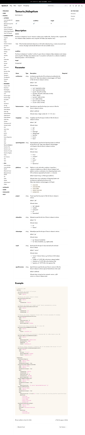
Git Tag (5, 105)
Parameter (73, 16)
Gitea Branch (7, 107)
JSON (5, 135)
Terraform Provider (8, 151)
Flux (5, 47)
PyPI (5, 141)
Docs (15, 6)
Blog (11, 6)
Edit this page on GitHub (62, 420)
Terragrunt (6, 75)
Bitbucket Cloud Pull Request (8, 24)
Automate (6, 187)
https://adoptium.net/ (28, 38)
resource (6, 83)
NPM (5, 65)
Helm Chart (6, 129)
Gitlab (5, 184)
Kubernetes (6, 59)
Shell (5, 143)
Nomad (5, 63)
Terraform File (7, 147)
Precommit (6, 67)
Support (20, 6)
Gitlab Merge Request (8, 31)
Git (4, 176)
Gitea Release (7, 109)
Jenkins (5, 133)
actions (6, 18)
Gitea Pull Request (8, 27)
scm (5, 163)
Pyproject (6, 79)
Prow (5, 69)
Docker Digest (7, 95)
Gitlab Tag (6, 119)
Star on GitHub (43, 1)
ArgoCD (6, 38)
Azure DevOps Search (7, 168)
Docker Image (7, 97)
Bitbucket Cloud (7, 171)
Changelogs (26, 6)
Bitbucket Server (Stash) (7, 173)
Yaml (5, 161)
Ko (4, 57)
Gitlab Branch (7, 115)
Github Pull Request (8, 29)
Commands (6, 192)
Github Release (7, 113)
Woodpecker (7, 77)
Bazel (5, 40)
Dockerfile (6, 45)
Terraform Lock (7, 149)
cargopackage (7, 91)
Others (5, 81)
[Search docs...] (57, 5)
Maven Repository (8, 137)
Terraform (6, 73)
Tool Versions (7, 157)
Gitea (5, 178)
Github (5, 180)
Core (4, 13)
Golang (5, 51)
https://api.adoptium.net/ (48, 38)
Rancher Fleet (7, 71)
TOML (5, 155)
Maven (5, 61)
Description (73, 13)
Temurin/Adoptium (8, 145)
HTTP (5, 131)
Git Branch (6, 103)
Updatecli (5, 6)
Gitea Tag (6, 111)
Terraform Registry (8, 153)
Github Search (7, 182)
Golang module (7, 125)
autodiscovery (8, 35)
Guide (4, 189)
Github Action (7, 49)
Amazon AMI (7, 86)
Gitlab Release (7, 117)
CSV (5, 93)
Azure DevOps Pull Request (8, 20)
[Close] (83, 2)
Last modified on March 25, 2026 (23, 420)
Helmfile (6, 55)
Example (72, 19)
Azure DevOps (7, 165)
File (4, 101)
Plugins (5, 15)
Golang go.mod (7, 123)
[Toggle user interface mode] (82, 5)
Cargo (5, 41)
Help (4, 194)
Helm (5, 53)
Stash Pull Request (8, 33)
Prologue (6, 11)
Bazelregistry (6, 89)
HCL (5, 127)
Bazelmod (6, 88)
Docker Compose (8, 43)
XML (5, 159)
